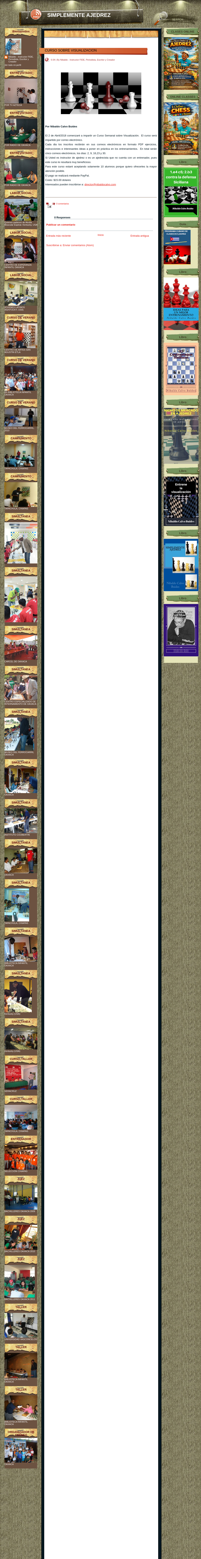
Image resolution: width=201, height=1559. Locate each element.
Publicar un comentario (60, 224)
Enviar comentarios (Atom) (78, 245)
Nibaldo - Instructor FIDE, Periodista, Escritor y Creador (21, 59)
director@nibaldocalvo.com (100, 184)
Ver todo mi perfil (12, 65)
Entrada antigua (139, 235)
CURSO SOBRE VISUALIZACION (71, 50)
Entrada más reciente (58, 235)
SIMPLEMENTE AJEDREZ (79, 15)
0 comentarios (62, 204)
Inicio (101, 234)
